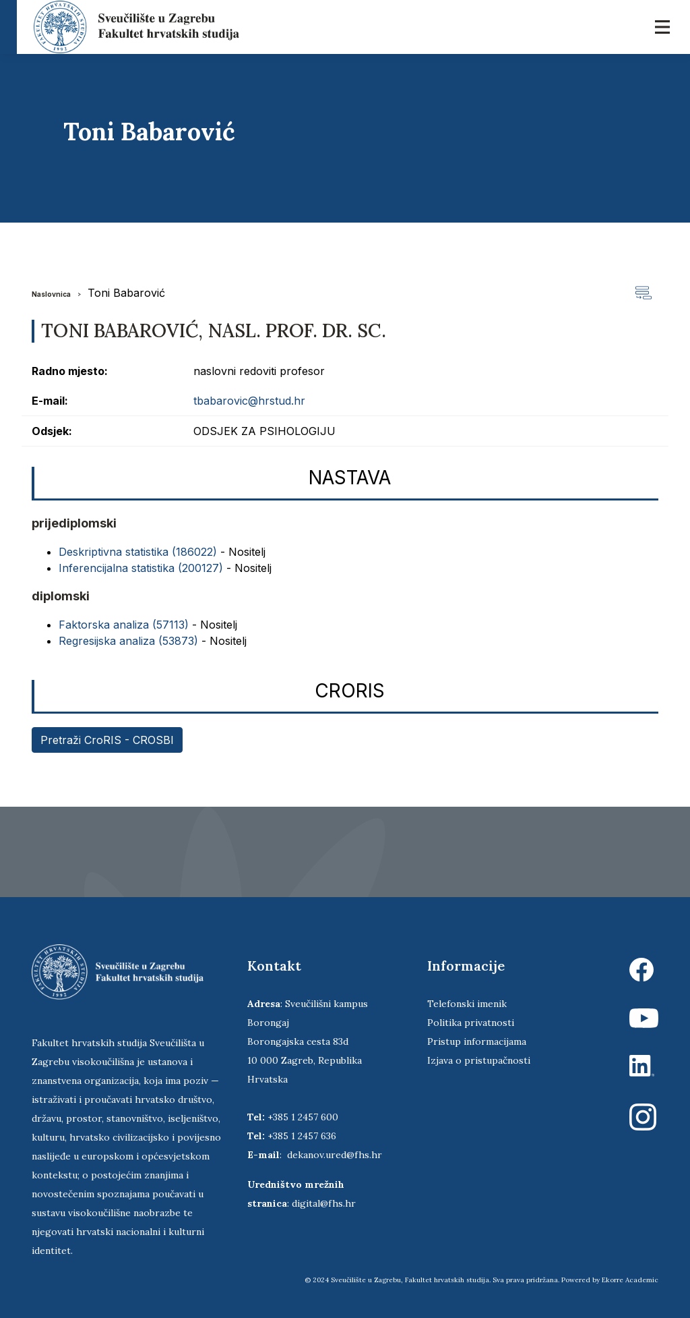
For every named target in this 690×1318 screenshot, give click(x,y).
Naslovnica (51, 294)
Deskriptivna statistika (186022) (138, 551)
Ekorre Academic (630, 1280)
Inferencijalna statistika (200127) (141, 568)
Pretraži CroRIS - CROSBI (107, 740)
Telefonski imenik (467, 1004)
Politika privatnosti (470, 1022)
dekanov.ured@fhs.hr (334, 1155)
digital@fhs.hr (324, 1203)
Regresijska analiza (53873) (128, 641)
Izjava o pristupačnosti (478, 1060)
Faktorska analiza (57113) (124, 624)
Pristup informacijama (476, 1041)
